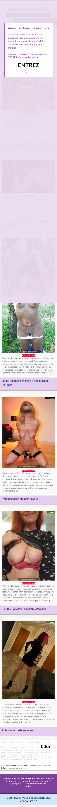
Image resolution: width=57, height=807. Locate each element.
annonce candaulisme (18, 765)
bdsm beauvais (12, 757)
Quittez (28, 73)
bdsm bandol (33, 742)
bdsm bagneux (9, 750)
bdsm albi (18, 750)
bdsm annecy (6, 742)
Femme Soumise (11, 778)
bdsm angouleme (36, 757)
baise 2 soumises (41, 753)
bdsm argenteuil (18, 753)
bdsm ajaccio (36, 747)
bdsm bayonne (40, 755)
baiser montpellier (41, 750)
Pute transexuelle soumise (17, 730)
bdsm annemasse (45, 742)
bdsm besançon (24, 757)
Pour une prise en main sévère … (21, 498)
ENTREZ (28, 65)
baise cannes (30, 753)
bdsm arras (24, 759)
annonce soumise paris (16, 755)
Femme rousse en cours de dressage (24, 608)
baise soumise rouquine (10, 759)
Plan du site (28, 786)
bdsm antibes (30, 755)
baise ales (5, 747)
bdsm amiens (33, 759)
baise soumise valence (19, 742)
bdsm (46, 746)
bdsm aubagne (27, 750)
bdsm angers (48, 757)
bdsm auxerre (14, 747)
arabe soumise (25, 747)
